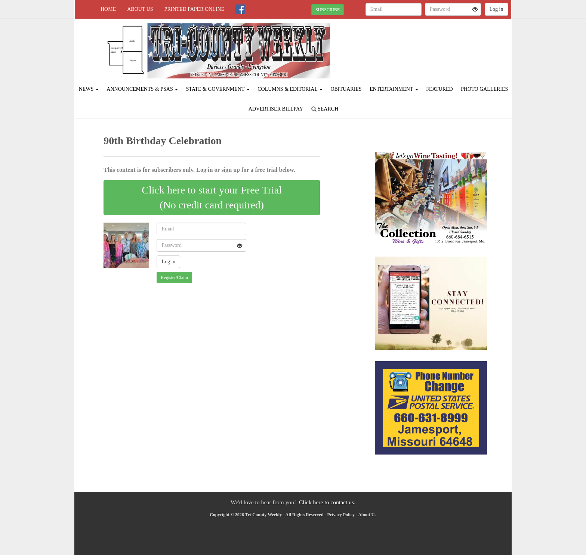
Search (325, 109)
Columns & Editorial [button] (290, 89)
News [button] (89, 89)
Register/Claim (174, 277)
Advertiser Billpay (276, 109)
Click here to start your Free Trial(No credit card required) (212, 197)
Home (108, 9)
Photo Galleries (484, 89)
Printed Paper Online (194, 9)
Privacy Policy (341, 514)
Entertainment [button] (394, 89)
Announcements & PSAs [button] (142, 89)
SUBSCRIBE (327, 9)
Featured (439, 89)
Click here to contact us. (327, 502)
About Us (140, 9)
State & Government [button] (218, 89)
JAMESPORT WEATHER (443, 44)
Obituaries (345, 89)
